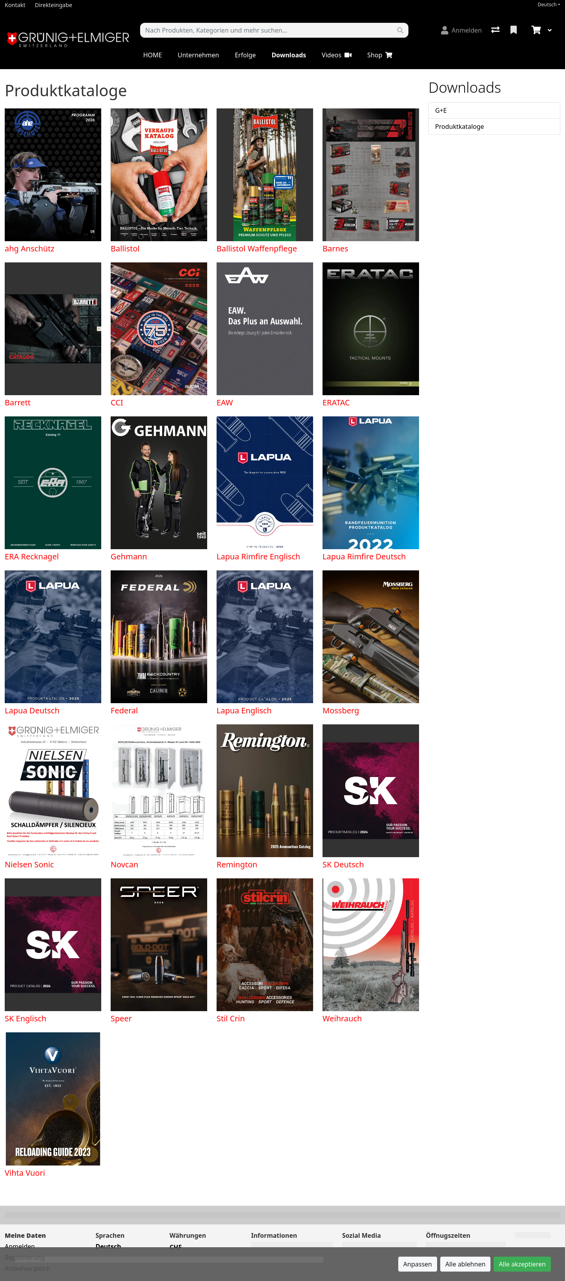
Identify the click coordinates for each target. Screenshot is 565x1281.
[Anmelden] (461, 30)
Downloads (289, 55)
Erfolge (245, 55)
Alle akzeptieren (522, 1264)
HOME (152, 55)
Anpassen (417, 1264)
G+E (441, 110)
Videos (337, 55)
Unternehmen (198, 55)
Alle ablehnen (465, 1264)
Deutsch (547, 4)
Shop (379, 55)
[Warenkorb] (535, 30)
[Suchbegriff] (266, 30)
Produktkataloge (459, 126)
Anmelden (20, 1246)
